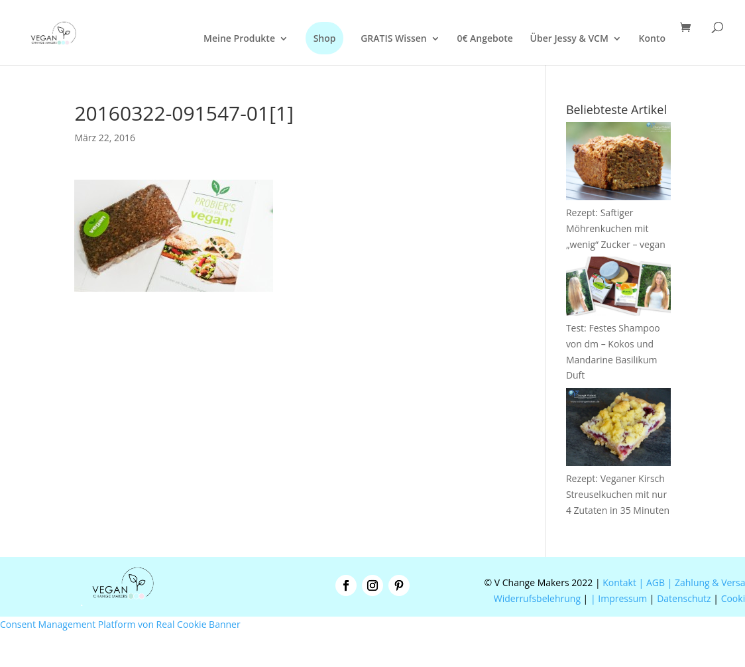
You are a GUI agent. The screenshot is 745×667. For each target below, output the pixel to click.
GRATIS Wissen (394, 39)
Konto (652, 39)
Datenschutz (684, 598)
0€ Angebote (485, 39)
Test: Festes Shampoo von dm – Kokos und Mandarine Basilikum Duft (618, 343)
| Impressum (619, 598)
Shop (325, 38)
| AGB (652, 582)
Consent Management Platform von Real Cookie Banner (120, 624)
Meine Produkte (239, 39)
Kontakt (618, 582)
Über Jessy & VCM (569, 39)
